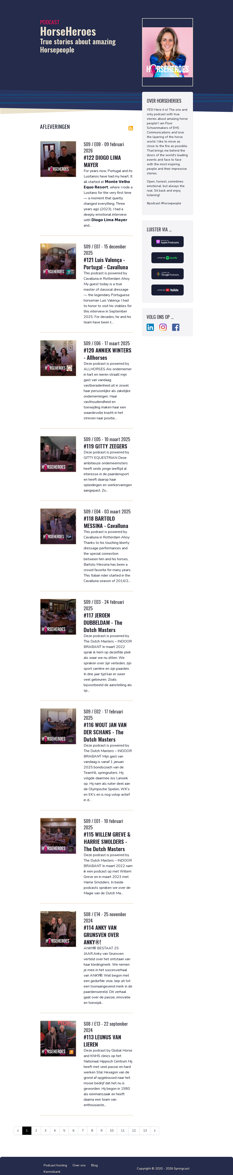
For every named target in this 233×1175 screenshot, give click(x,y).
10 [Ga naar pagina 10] (111, 1130)
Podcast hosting (55, 1165)
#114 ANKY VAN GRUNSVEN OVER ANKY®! (101, 934)
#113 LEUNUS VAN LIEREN (102, 1040)
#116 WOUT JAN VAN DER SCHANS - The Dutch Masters (105, 731)
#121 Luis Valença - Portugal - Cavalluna (106, 263)
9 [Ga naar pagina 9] (101, 1130)
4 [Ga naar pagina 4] (55, 1130)
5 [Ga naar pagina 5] (64, 1130)
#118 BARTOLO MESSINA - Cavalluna (106, 522)
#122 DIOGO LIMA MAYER (102, 161)
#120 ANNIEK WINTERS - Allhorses (107, 353)
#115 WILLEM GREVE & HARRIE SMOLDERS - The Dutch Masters (107, 841)
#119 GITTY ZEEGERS (105, 446)
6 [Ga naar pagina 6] (73, 1130)
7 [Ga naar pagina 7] (83, 1130)
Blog (94, 1165)
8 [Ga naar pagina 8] (92, 1130)
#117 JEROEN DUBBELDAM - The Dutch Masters (103, 622)
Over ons (79, 1165)
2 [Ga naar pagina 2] (36, 1130)
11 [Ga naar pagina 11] (123, 1130)
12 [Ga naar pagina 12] (134, 1130)
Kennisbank (52, 1172)
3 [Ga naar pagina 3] (45, 1130)
